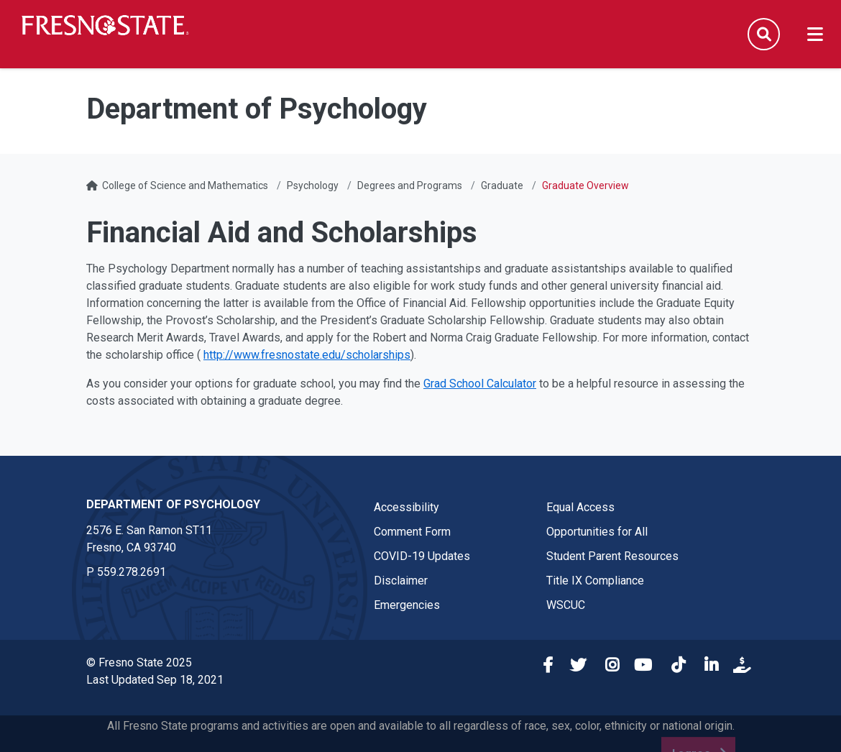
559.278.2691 (131, 572)
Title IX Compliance (595, 580)
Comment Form (412, 531)
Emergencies (407, 605)
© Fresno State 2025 (139, 662)
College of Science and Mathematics (185, 185)
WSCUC (565, 605)
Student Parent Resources (612, 556)
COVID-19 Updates (422, 556)
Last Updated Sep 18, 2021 (155, 680)
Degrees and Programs (409, 185)
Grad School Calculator (479, 383)
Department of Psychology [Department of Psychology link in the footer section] (173, 504)
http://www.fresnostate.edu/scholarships (306, 355)
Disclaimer (401, 580)
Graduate (502, 185)
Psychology (313, 185)
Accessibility (406, 507)
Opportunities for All (597, 531)
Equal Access (580, 507)
